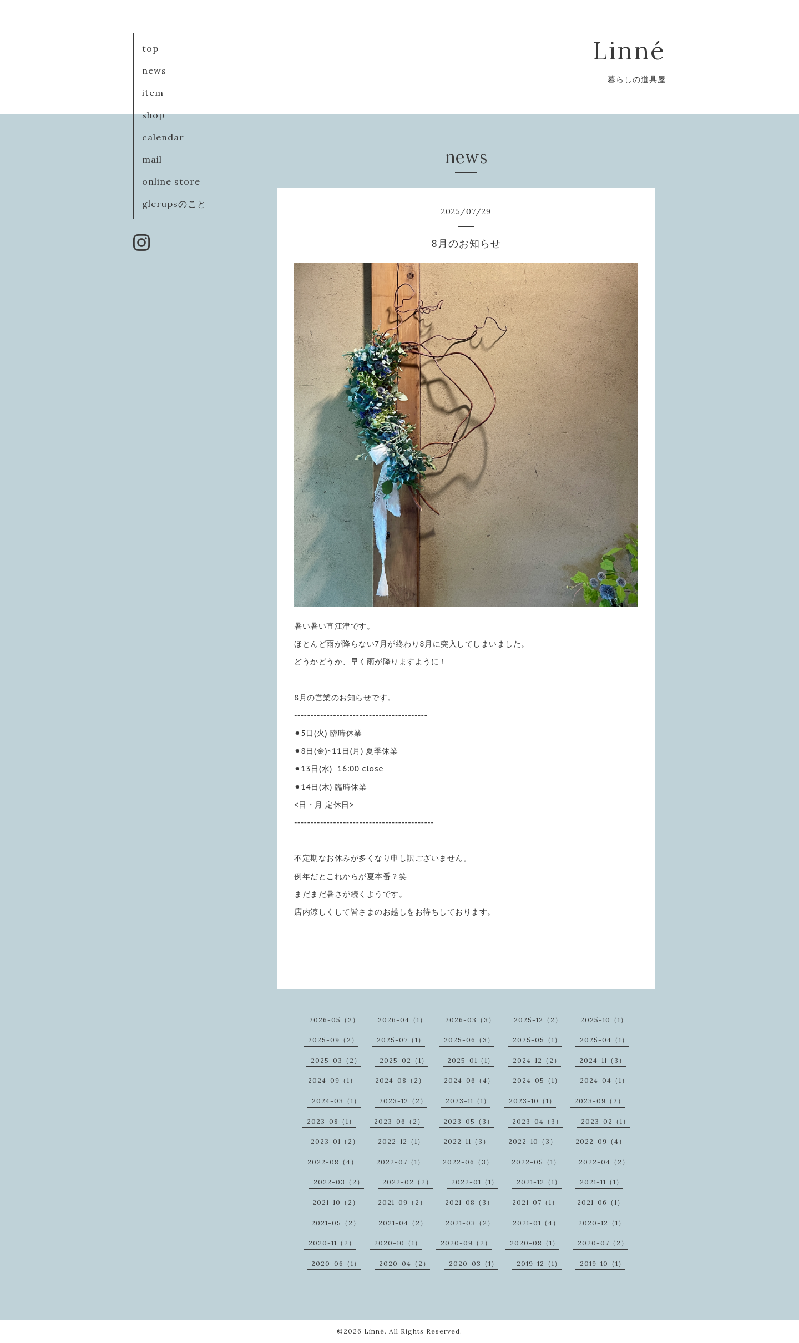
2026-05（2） (334, 1020)
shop (153, 114)
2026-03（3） (470, 1020)
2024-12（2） (537, 1060)
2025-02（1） (404, 1060)
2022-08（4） (332, 1162)
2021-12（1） (539, 1182)
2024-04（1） (604, 1080)
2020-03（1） (473, 1263)
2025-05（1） (537, 1040)
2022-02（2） (407, 1182)
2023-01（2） (335, 1141)
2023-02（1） (605, 1121)
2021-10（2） (336, 1202)
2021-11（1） (601, 1182)
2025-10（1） (604, 1020)
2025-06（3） (469, 1040)
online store (171, 181)
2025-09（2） (333, 1040)
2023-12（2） (403, 1101)
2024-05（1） (537, 1080)
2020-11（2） (332, 1243)
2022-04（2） (604, 1162)
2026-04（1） (402, 1020)
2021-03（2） (470, 1223)
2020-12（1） (601, 1223)
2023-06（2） (399, 1121)
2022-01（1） (474, 1182)
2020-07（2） (603, 1243)
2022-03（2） (338, 1182)
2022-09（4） (600, 1141)
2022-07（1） (400, 1162)
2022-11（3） (466, 1141)
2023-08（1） (331, 1121)
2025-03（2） (336, 1060)
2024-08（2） (400, 1080)
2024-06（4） (469, 1080)
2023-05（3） (468, 1121)
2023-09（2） (599, 1101)
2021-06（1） (600, 1202)
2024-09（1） (332, 1080)
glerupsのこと (174, 203)
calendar (163, 137)
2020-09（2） (466, 1243)
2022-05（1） (536, 1162)
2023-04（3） (537, 1121)
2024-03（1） (336, 1101)
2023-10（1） (532, 1101)
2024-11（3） (602, 1060)
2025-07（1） (401, 1040)
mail (152, 159)
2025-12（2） (538, 1020)
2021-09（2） (402, 1202)
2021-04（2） (402, 1223)
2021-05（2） (335, 1223)
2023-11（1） (468, 1101)
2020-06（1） (336, 1263)
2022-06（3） (468, 1162)
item (153, 92)
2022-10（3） (532, 1141)
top (150, 48)
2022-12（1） (401, 1141)
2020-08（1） (534, 1243)
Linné (629, 50)
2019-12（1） (539, 1263)
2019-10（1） (602, 1263)
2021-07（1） (535, 1202)
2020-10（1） (398, 1243)
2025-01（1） (470, 1060)
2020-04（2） (404, 1263)
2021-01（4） (536, 1223)
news (154, 70)
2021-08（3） (469, 1202)
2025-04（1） (604, 1040)
